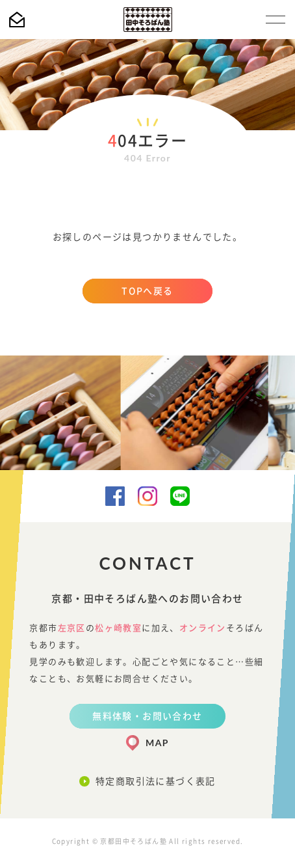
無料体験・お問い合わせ (147, 716)
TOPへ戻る (147, 291)
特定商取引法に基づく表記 (156, 781)
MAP (157, 742)
